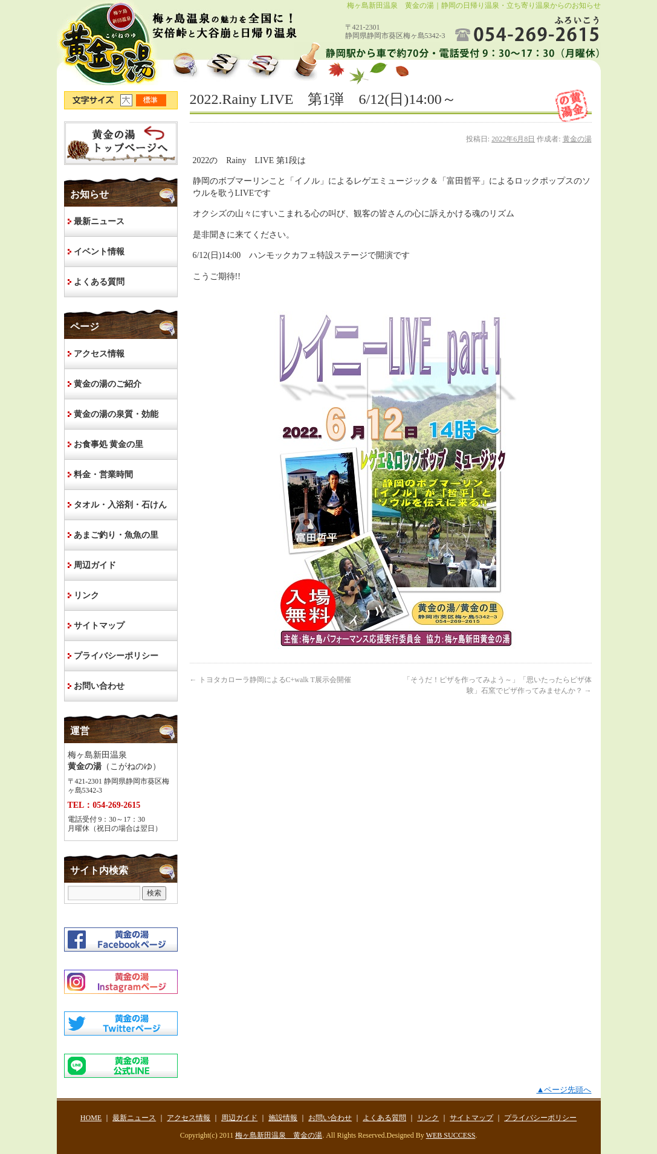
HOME (121, 143)
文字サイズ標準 (151, 100)
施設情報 (282, 1118)
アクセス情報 (99, 353)
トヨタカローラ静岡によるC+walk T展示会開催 (270, 679)
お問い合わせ (99, 686)
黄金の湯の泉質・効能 (116, 414)
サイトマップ (99, 625)
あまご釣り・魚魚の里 (116, 535)
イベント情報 (99, 251)
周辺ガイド (95, 565)
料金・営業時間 (103, 474)
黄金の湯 (577, 139)
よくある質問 (99, 281)
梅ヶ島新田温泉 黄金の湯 (278, 1135)
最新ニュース (99, 221)
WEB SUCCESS (451, 1135)
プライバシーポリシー (116, 655)
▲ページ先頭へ (563, 1089)
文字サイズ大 (128, 100)
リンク (86, 595)
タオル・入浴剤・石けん (120, 504)
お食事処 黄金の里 (109, 444)
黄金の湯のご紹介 (107, 383)
